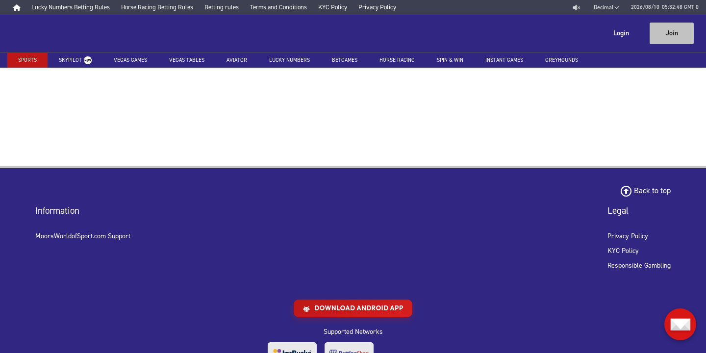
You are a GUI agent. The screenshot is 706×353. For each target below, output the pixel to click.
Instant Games (504, 60)
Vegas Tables (186, 60)
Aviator (237, 60)
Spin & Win (450, 60)
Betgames (344, 60)
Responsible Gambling (639, 265)
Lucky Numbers (289, 60)
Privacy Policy (627, 236)
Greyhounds (561, 60)
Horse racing (397, 60)
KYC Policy (623, 250)
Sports (27, 60)
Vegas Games (130, 60)
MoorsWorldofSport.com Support (82, 236)
